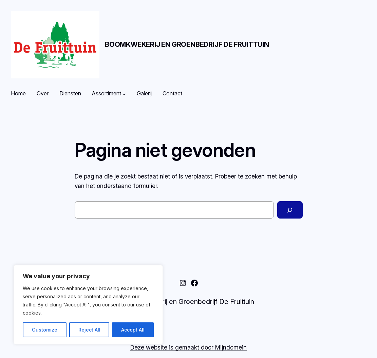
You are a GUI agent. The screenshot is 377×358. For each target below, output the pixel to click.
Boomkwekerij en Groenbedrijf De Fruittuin (187, 44)
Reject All (89, 330)
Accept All (133, 330)
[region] (88, 304)
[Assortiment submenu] (124, 93)
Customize (44, 330)
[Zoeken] (289, 210)
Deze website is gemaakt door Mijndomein (188, 347)
